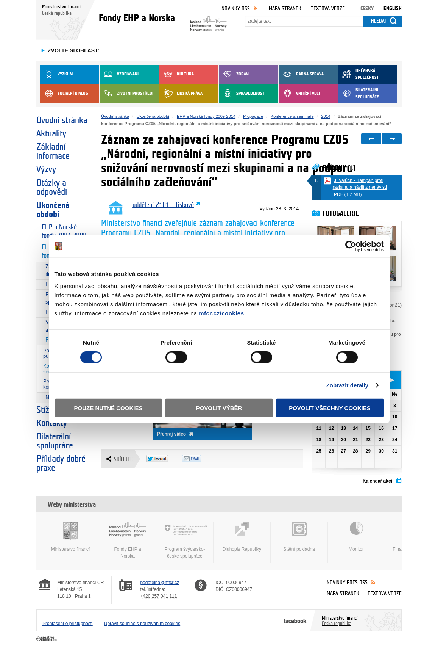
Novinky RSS (235, 8)
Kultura (176, 74)
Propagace (253, 116)
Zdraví (234, 74)
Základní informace (53, 151)
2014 (325, 116)
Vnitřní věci (299, 93)
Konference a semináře (292, 116)
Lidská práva (181, 93)
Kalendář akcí (377, 481)
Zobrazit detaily (347, 385)
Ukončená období (53, 210)
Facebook (295, 620)
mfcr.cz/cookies (221, 313)
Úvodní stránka (61, 120)
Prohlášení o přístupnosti (67, 623)
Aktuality (51, 134)
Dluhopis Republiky (242, 537)
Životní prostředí (126, 93)
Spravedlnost (242, 93)
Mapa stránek (285, 8)
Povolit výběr (219, 407)
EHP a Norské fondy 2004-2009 (64, 231)
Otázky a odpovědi (51, 187)
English (392, 8)
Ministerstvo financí (70, 537)
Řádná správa (301, 74)
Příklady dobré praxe (61, 463)
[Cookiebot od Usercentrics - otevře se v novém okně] (351, 246)
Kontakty (51, 423)
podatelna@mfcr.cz (159, 582)
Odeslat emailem (200, 458)
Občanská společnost (358, 74)
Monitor (356, 537)
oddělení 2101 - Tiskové (163, 205)
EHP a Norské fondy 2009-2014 (206, 116)
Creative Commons (47, 639)
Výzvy (46, 169)
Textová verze (328, 8)
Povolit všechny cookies (330, 407)
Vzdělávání (119, 74)
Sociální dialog (64, 93)
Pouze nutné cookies (108, 407)
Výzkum (56, 74)
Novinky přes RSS (347, 582)
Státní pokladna (299, 537)
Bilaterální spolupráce (358, 93)
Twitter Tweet (164, 458)
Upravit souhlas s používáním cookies (142, 623)
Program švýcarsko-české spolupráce (185, 540)
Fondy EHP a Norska (127, 540)
